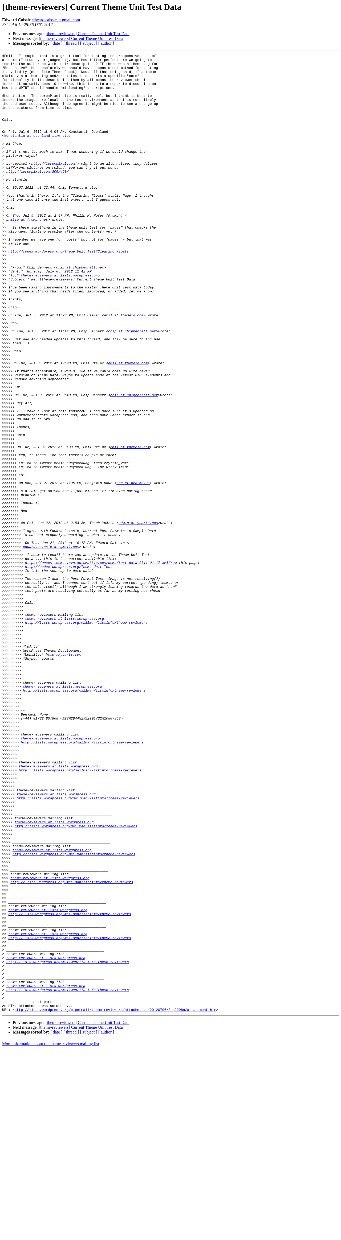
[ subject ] (88, 43)
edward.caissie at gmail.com (56, 20)
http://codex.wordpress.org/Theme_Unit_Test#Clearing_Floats (68, 291)
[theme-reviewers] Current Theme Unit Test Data (87, 33)
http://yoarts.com (63, 774)
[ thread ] (71, 43)
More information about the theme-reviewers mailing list (50, 1235)
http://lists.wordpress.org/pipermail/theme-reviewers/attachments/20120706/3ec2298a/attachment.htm (115, 1201)
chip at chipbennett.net (80, 310)
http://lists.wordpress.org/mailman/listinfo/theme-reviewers (86, 736)
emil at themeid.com (123, 367)
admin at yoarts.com (138, 616)
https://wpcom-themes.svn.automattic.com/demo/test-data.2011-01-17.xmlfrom (101, 664)
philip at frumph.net (27, 252)
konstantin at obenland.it (30, 152)
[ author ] (106, 43)
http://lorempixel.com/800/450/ (37, 195)
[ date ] (56, 43)
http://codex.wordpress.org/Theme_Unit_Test (68, 669)
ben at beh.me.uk (133, 569)
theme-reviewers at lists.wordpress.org (60, 319)
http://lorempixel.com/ (54, 185)
